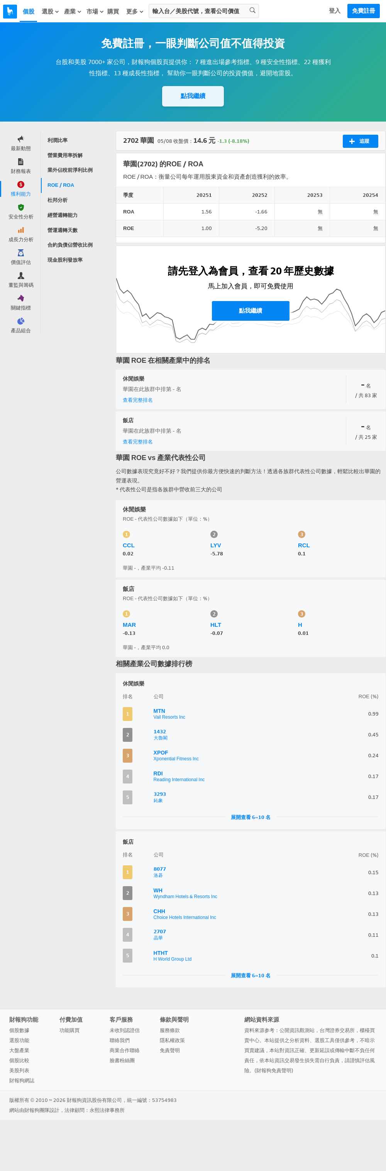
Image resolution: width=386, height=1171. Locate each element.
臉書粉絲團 (122, 1060)
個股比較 (19, 1060)
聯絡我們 (120, 1040)
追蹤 (359, 141)
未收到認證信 (125, 1030)
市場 (95, 11)
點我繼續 (193, 96)
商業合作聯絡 (125, 1050)
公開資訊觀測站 (297, 1030)
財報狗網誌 (21, 1080)
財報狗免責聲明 (273, 1070)
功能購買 (69, 1030)
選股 (50, 11)
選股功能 (19, 1040)
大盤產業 (19, 1050)
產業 (73, 11)
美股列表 (19, 1070)
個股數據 (19, 1030)
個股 (28, 11)
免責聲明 (170, 1050)
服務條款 (170, 1030)
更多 (135, 11)
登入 (334, 10)
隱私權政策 (172, 1040)
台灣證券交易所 (337, 1030)
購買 (113, 11)
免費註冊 (363, 10)
